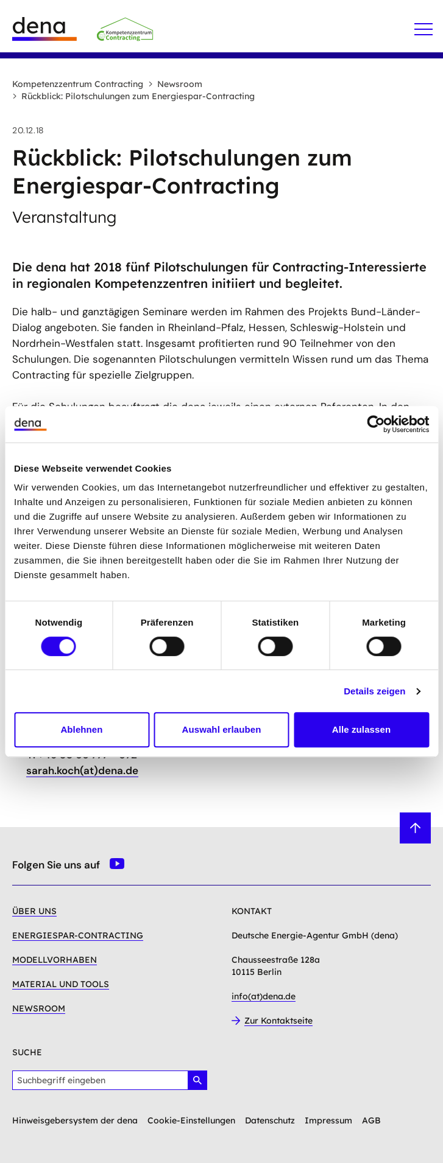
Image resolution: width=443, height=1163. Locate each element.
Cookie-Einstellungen (191, 1120)
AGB (371, 1120)
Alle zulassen (361, 729)
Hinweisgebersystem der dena (75, 1120)
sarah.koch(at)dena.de (82, 770)
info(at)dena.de (264, 996)
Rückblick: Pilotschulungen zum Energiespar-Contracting (133, 96)
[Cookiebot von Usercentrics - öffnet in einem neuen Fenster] (375, 424)
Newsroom (175, 84)
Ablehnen (81, 729)
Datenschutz (270, 1120)
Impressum (328, 1120)
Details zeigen (374, 691)
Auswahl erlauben (221, 729)
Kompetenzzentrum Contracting (77, 84)
